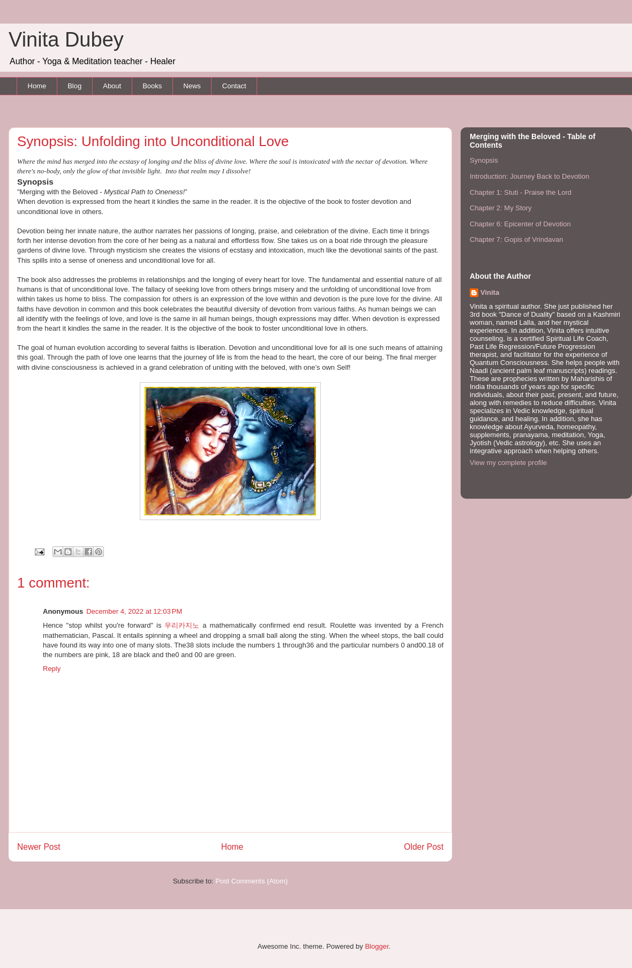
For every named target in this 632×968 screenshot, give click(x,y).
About (112, 86)
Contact (234, 86)
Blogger (376, 946)
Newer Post (39, 846)
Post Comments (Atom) (251, 881)
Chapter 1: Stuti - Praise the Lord (520, 192)
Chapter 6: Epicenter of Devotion (520, 224)
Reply (52, 669)
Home (37, 86)
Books (152, 86)
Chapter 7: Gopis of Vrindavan (516, 239)
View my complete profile (508, 463)
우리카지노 (181, 625)
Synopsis (484, 160)
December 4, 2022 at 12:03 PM (134, 611)
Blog (74, 86)
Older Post (423, 846)
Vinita (489, 292)
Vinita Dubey (66, 39)
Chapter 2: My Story (501, 208)
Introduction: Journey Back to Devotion (529, 176)
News (192, 86)
